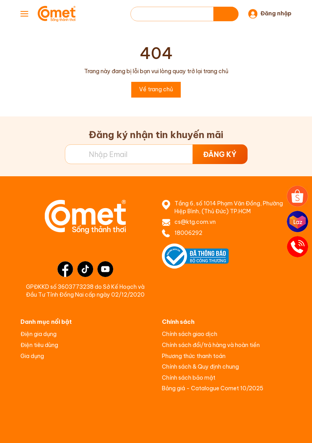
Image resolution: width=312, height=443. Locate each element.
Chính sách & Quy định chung (200, 366)
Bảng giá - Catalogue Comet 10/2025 (212, 388)
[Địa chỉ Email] (156, 154)
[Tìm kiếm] (226, 14)
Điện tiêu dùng (39, 345)
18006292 (188, 232)
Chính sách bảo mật (188, 377)
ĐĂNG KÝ (220, 154)
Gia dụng (32, 356)
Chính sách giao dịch (189, 334)
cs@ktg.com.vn (195, 221)
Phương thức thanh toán (194, 356)
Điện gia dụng (38, 334)
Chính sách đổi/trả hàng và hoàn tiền (211, 345)
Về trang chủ (156, 89)
